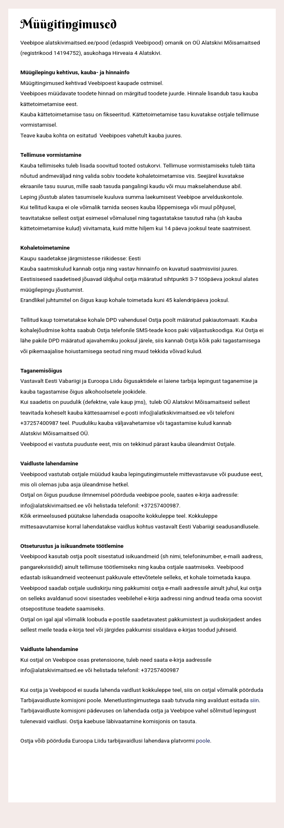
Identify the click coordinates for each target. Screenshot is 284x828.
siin (254, 700)
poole (203, 740)
